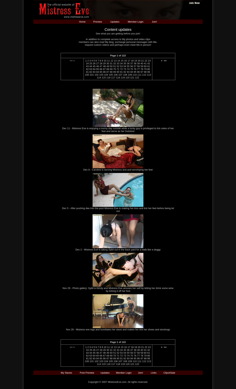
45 (94, 66)
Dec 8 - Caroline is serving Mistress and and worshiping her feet (118, 169)
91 (121, 72)
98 (145, 72)
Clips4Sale (169, 372)
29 (104, 63)
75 (131, 69)
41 (145, 63)
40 (141, 63)
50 (111, 66)
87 (107, 72)
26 (94, 63)
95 (135, 72)
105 (111, 74)
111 (139, 74)
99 (148, 72)
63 (90, 69)
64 (94, 69)
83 (94, 72)
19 (135, 60)
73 (124, 69)
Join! (154, 21)
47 (101, 66)
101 (92, 74)
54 (124, 66)
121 (132, 77)
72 (121, 69)
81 (87, 72)
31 (111, 63)
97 (141, 72)
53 (121, 66)
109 (130, 74)
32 (114, 63)
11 (108, 60)
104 (106, 74)
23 (149, 60)
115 (104, 77)
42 (148, 63)
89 (114, 72)
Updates (114, 21)
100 (87, 74)
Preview (97, 21)
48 (104, 66)
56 (131, 66)
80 (148, 69)
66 (101, 69)
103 (101, 74)
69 (111, 69)
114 (99, 77)
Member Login (135, 21)
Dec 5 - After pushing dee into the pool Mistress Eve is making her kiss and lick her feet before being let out (118, 209)
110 (135, 74)
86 (104, 72)
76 (135, 69)
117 (113, 77)
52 (118, 66)
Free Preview (87, 372)
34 (121, 63)
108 (125, 74)
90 (118, 72)
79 (145, 69)
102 (96, 74)
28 (101, 63)
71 (118, 69)
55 (128, 66)
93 (128, 72)
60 (145, 66)
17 (129, 60)
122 (137, 77)
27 (97, 63)
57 (135, 66)
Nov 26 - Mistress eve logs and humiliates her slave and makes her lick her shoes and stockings (118, 329)
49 (107, 66)
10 (105, 60)
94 (131, 72)
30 (107, 63)
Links (153, 372)
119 (123, 77)
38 (135, 63)
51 (114, 66)
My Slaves (67, 372)
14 (118, 60)
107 (120, 74)
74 (128, 69)
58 (138, 66)
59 (141, 66)
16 (125, 60)
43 (87, 66)
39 (138, 63)
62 (87, 69)
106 (115, 74)
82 (90, 72)
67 (104, 69)
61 (148, 66)
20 (139, 60)
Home (82, 21)
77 (138, 69)
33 (118, 63)
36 (128, 63)
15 (122, 60)
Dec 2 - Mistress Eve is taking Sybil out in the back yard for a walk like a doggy (118, 249)
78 (141, 69)
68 (107, 69)
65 (97, 69)
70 (114, 69)
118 (118, 77)
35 (124, 63)
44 (90, 66)
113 (149, 74)
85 (101, 72)
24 (87, 63)
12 (111, 60)
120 (128, 77)
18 (132, 60)
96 (138, 72)
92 (124, 72)
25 (90, 63)
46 (97, 66)
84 (97, 72)
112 (144, 74)
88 (111, 72)
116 (108, 77)
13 (115, 60)
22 (146, 60)
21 (142, 60)
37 (131, 63)
